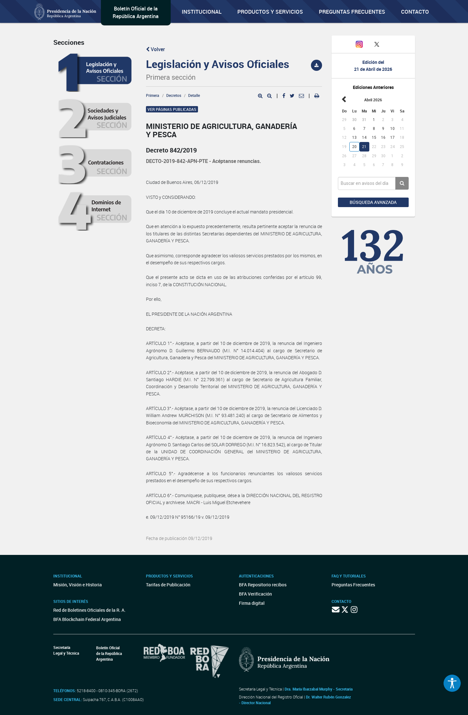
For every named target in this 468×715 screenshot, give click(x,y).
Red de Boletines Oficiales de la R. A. (89, 610)
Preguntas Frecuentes (352, 11)
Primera (152, 95)
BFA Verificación (255, 594)
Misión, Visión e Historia (77, 585)
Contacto (415, 11)
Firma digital (252, 603)
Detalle (194, 95)
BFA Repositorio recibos (263, 585)
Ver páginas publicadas (172, 109)
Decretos (173, 95)
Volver (155, 49)
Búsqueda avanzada (373, 202)
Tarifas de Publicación (168, 585)
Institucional (201, 11)
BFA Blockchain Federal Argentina (87, 619)
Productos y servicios (270, 11)
